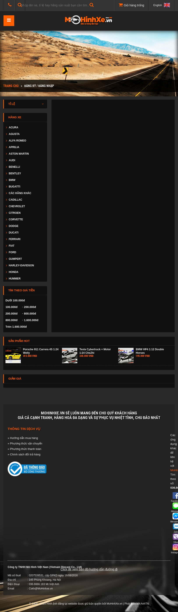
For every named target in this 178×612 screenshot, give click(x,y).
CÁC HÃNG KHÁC (20, 193)
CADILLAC (15, 199)
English (161, 5)
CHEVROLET (17, 206)
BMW (12, 180)
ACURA (13, 127)
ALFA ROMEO (17, 140)
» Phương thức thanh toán (24, 449)
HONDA (13, 272)
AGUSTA (14, 134)
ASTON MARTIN (19, 153)
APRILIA (14, 147)
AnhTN (145, 603)
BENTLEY (15, 173)
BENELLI (14, 166)
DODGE (13, 226)
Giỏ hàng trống (131, 5)
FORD (12, 252)
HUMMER (15, 278)
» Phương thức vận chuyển (25, 443)
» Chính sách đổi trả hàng (24, 454)
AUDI (12, 160)
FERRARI (14, 239)
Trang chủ (11, 86)
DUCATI (13, 232)
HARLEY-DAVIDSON (21, 265)
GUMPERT (15, 258)
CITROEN (15, 212)
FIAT (11, 245)
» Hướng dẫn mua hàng (23, 438)
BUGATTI (14, 186)
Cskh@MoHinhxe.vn (41, 588)
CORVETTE (16, 219)
